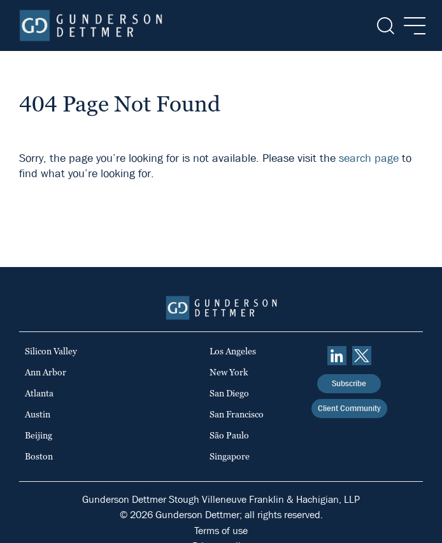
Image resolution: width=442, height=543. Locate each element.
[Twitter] (361, 355)
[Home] (90, 25)
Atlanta (39, 393)
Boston (39, 456)
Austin (37, 414)
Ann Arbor (45, 372)
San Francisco (237, 414)
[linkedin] (336, 355)
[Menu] (411, 26)
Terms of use (221, 530)
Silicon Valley (51, 351)
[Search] (384, 26)
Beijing (38, 435)
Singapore (230, 456)
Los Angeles (233, 351)
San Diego (229, 393)
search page (369, 158)
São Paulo (229, 435)
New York (229, 372)
